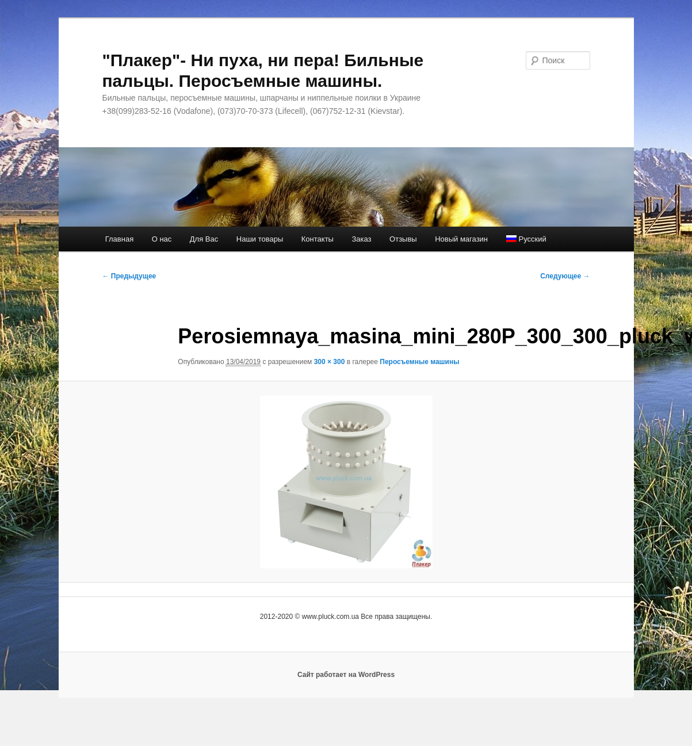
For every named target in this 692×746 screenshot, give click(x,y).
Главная (119, 239)
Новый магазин (461, 239)
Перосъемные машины (419, 362)
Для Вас (204, 239)
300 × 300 (329, 362)
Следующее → (565, 276)
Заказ (361, 239)
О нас (162, 239)
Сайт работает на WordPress (346, 675)
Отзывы (403, 239)
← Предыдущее (129, 276)
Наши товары (260, 239)
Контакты (317, 239)
